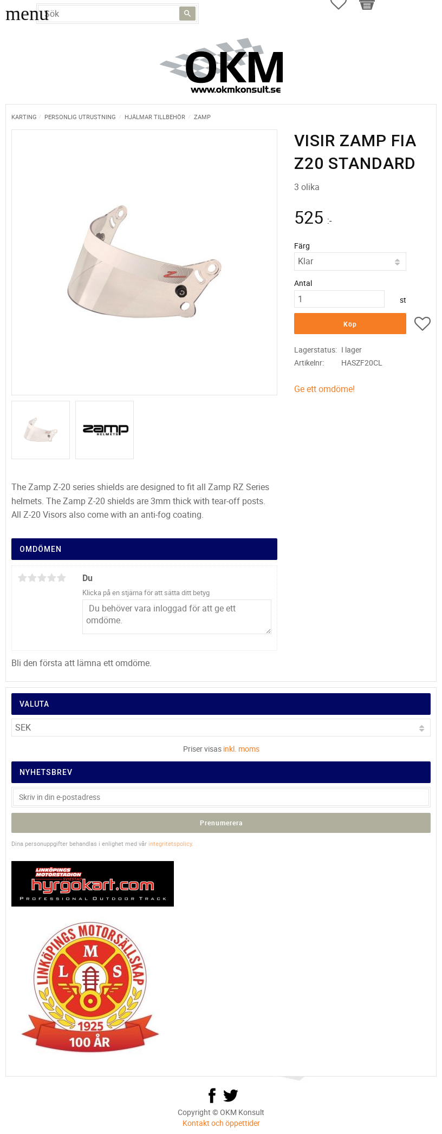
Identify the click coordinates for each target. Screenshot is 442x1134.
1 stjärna (22, 578)
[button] (422, 325)
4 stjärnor (51, 578)
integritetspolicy (170, 843)
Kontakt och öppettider (221, 1123)
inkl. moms (241, 749)
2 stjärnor (32, 578)
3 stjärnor (42, 578)
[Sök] (187, 13)
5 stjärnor (61, 578)
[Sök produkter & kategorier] (117, 13)
